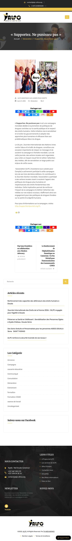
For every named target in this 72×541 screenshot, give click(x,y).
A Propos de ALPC (48, 459)
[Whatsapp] (39, 111)
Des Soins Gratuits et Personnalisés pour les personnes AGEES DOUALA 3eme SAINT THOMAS (35, 330)
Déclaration (34, 101)
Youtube (8, 510)
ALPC (25, 531)
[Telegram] (36, 114)
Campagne (12, 365)
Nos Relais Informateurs (50, 477)
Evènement (12, 388)
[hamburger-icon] (67, 17)
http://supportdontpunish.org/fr (27, 206)
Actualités (45, 474)
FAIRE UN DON (36, 9)
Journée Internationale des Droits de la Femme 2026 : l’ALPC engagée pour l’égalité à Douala (35, 311)
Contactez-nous (47, 470)
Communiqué (13, 374)
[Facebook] (18, 111)
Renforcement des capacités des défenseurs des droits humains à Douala (33, 302)
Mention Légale (27, 536)
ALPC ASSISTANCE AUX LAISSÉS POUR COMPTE (32, 98)
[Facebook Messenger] (29, 114)
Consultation (13, 379)
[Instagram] (22, 114)
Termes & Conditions (43, 536)
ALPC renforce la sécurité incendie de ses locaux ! (27, 338)
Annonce (11, 360)
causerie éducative (15, 369)
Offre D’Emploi (47, 466)
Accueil (17, 39)
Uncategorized (13, 406)
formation (11, 392)
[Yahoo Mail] (46, 111)
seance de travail (14, 402)
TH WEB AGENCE (48, 531)
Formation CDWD (14, 397)
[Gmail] (43, 114)
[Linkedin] (32, 111)
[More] (50, 114)
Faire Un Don (46, 481)
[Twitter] (25, 111)
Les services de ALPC (49, 463)
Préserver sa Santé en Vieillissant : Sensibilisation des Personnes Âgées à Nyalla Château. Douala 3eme (35, 320)
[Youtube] (53, 111)
